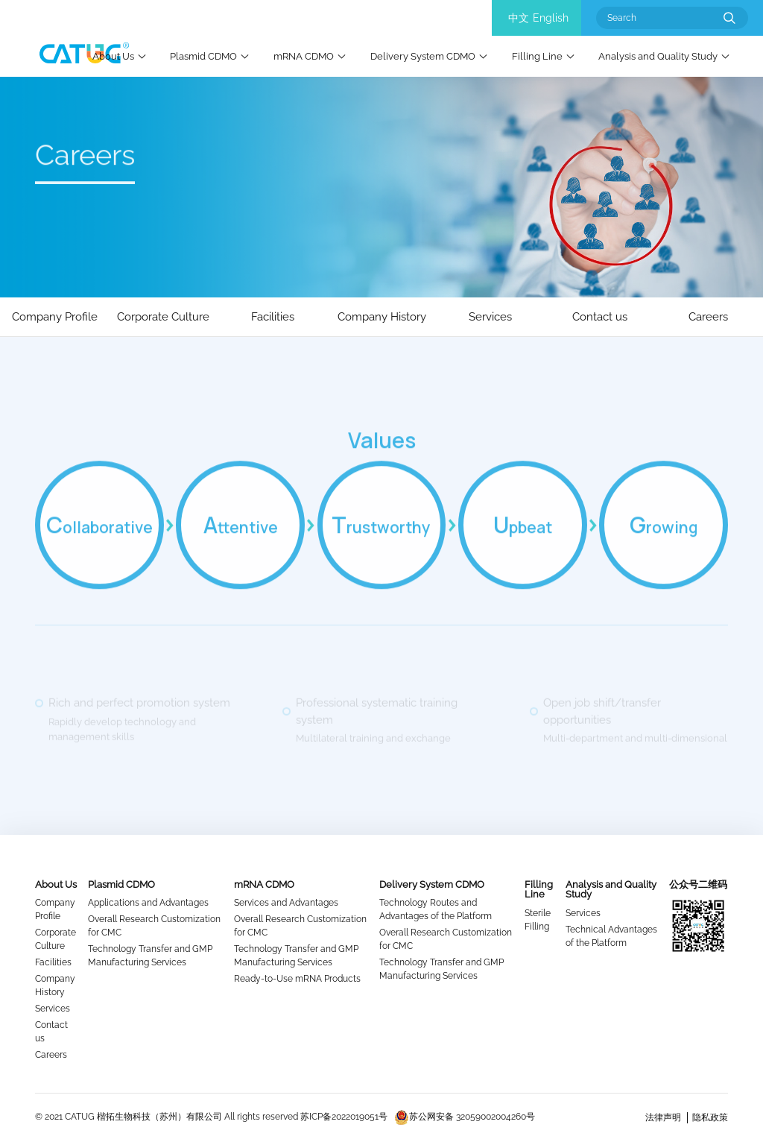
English (551, 18)
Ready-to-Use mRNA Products (297, 979)
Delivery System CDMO (422, 56)
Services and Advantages (286, 902)
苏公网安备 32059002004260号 (464, 1116)
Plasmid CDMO (203, 56)
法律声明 (663, 1117)
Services (52, 1008)
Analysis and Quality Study (658, 56)
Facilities (53, 962)
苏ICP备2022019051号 (343, 1116)
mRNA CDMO (303, 56)
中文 (518, 18)
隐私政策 (710, 1117)
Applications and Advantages (148, 902)
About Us (113, 56)
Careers (51, 1055)
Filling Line (537, 56)
